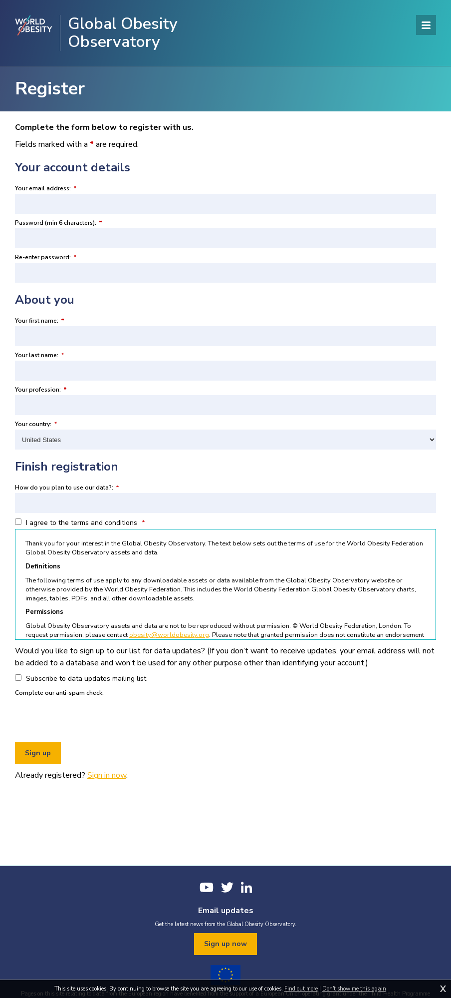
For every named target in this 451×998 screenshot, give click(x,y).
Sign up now (225, 944)
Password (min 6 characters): (58, 223)
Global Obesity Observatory (123, 33)
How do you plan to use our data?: (67, 488)
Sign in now (106, 775)
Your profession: (41, 390)
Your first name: (39, 321)
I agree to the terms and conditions (80, 522)
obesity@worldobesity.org (169, 634)
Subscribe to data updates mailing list (80, 678)
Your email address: (46, 188)
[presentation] (91, 717)
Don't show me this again (354, 989)
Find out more (301, 989)
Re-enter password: (46, 257)
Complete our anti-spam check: (59, 693)
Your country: (36, 424)
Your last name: (39, 355)
